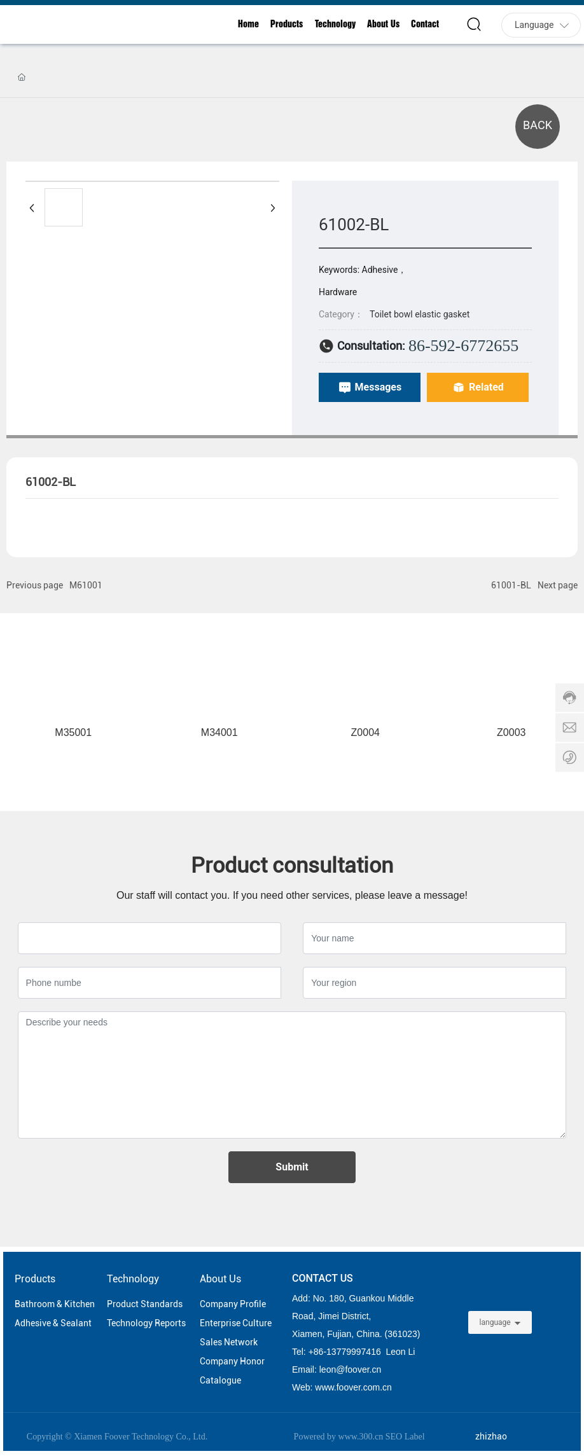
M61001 (85, 585)
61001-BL (511, 585)
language (495, 1322)
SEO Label (405, 1436)
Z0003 (511, 732)
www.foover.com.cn (353, 1387)
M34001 (219, 732)
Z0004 (365, 732)
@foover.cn (358, 1369)
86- (320, 1352)
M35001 (73, 732)
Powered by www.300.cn (339, 1436)
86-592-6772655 (463, 345)
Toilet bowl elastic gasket (419, 314)
